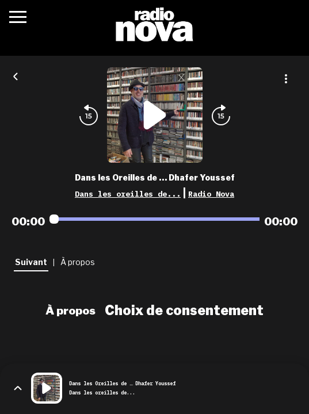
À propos (70, 310)
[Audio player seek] (154, 219)
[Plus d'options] (285, 78)
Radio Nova (211, 194)
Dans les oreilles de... (128, 194)
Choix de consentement (184, 310)
